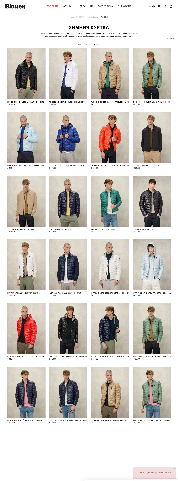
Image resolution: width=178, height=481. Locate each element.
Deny (159, 473)
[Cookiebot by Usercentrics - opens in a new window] (15, 476)
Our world (125, 6)
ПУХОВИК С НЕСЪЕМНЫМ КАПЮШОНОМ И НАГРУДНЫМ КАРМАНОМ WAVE (26, 102)
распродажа (106, 6)
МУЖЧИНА (52, 6)
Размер (78, 44)
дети (83, 6)
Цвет (88, 44)
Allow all (159, 465)
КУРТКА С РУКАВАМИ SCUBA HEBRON (23, 293)
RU (152, 6)
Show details (35, 476)
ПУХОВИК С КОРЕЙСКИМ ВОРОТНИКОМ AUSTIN (152, 357)
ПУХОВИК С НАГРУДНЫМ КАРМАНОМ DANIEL (68, 420)
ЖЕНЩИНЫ (68, 6)
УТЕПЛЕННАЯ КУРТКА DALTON (146, 166)
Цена (96, 44)
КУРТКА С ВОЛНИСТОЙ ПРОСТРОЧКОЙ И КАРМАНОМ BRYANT (110, 293)
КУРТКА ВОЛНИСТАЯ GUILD (61, 229)
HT (92, 6)
